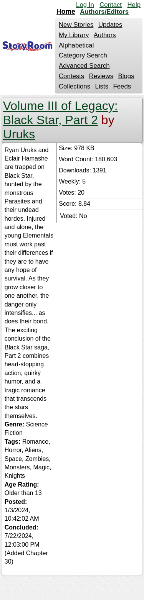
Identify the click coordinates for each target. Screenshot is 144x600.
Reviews (101, 76)
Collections (74, 86)
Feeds (122, 86)
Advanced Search (84, 65)
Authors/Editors (104, 11)
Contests (71, 76)
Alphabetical (76, 45)
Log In (85, 4)
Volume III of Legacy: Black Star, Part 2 (60, 113)
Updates (110, 24)
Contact (110, 4)
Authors (105, 35)
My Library (74, 35)
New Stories (76, 24)
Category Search (83, 55)
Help (134, 4)
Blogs (126, 76)
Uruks (19, 134)
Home (65, 11)
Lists (102, 86)
